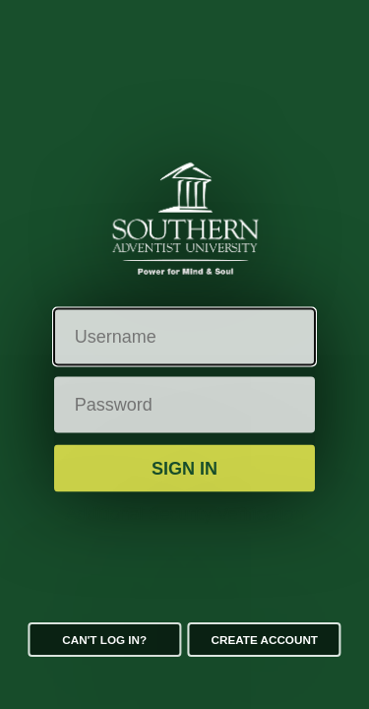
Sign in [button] (184, 468)
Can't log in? (104, 639)
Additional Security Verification (184, 514)
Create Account (265, 639)
